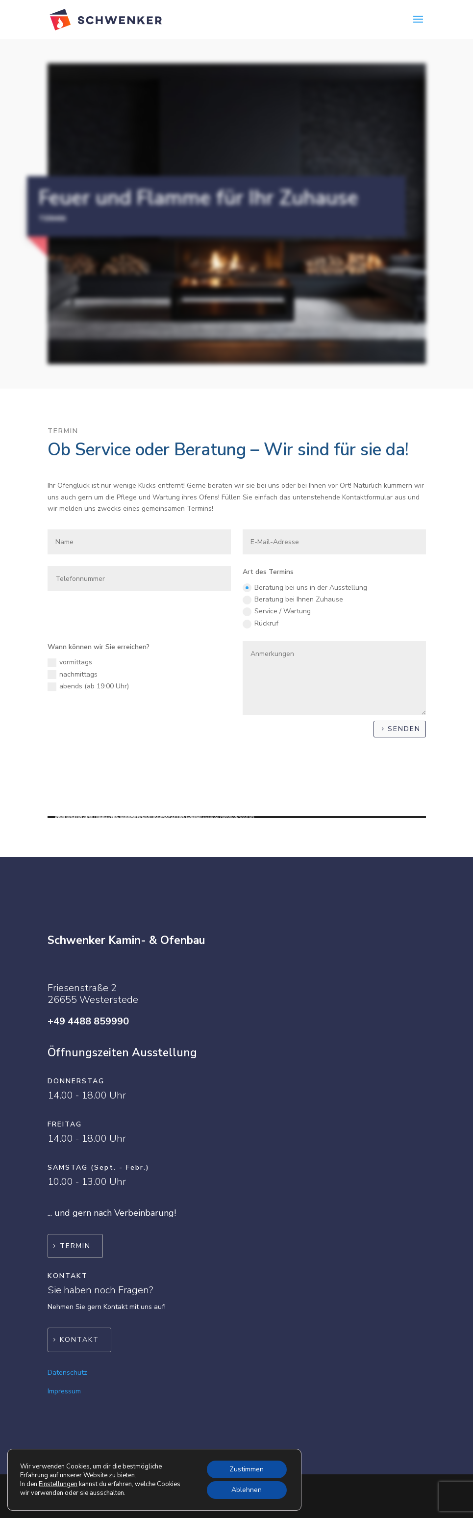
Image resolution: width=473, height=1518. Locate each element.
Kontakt (79, 1339)
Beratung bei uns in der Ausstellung (305, 588)
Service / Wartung (277, 611)
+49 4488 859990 (88, 1021)
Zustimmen (246, 1469)
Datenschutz (67, 1372)
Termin (75, 1246)
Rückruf (260, 623)
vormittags (70, 662)
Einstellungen (58, 1484)
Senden (404, 728)
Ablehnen (246, 1489)
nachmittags (73, 675)
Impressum (64, 1391)
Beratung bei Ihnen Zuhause (293, 599)
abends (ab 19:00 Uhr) (88, 686)
